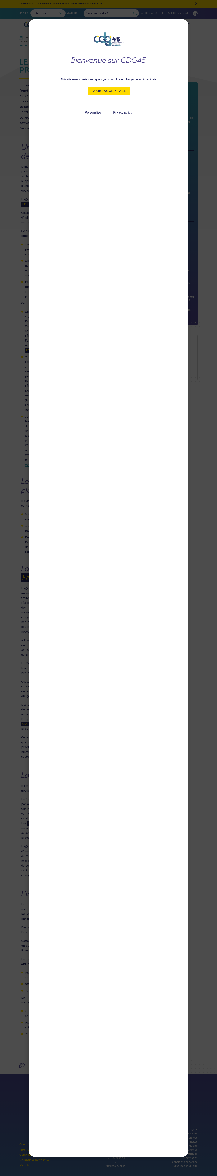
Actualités (115, 1147)
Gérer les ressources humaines (129, 25)
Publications (115, 1155)
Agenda (115, 1151)
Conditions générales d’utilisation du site (185, 1165)
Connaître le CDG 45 (60, 25)
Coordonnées (63, 1121)
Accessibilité (190, 1135)
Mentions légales (187, 1131)
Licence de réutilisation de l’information (188, 1155)
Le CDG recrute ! (115, 1161)
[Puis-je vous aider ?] (108, 13)
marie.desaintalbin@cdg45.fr (166, 356)
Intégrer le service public (92, 25)
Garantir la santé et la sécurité (173, 25)
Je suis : (24, 13)
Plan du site (190, 1147)
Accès (156, 1121)
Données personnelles (190, 1141)
